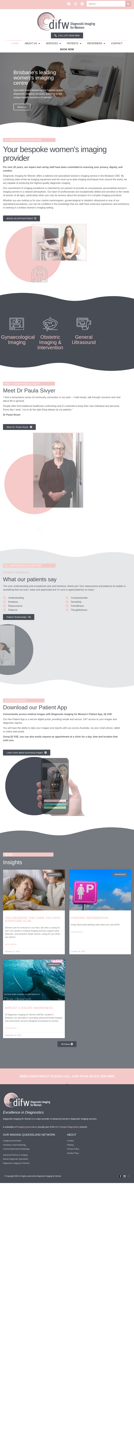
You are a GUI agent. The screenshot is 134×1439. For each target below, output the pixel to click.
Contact (116, 43)
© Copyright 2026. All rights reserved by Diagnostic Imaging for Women (32, 1176)
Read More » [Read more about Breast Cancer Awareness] (11, 1028)
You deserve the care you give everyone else (32, 919)
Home (15, 43)
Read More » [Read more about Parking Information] (77, 932)
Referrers (96, 43)
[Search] (128, 4)
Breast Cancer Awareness (29, 1008)
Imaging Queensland (27, 1127)
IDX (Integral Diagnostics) (67, 1127)
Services (53, 43)
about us (32, 43)
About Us (22, 107)
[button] (64, 125)
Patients (74, 43)
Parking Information (89, 918)
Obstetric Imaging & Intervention (50, 342)
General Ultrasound (84, 339)
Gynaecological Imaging (18, 339)
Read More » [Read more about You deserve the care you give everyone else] (11, 944)
